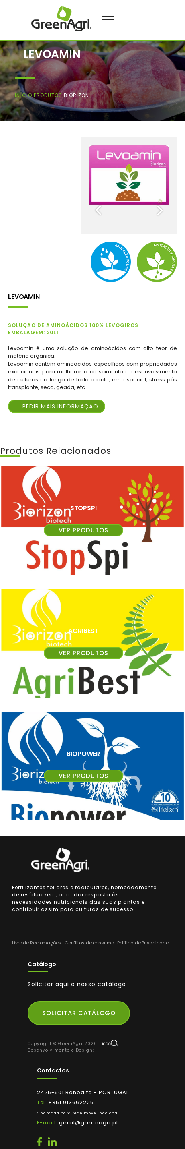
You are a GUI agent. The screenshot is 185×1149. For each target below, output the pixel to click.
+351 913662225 (78, 1112)
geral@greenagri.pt (88, 1122)
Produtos (49, 95)
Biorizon (76, 95)
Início (24, 95)
